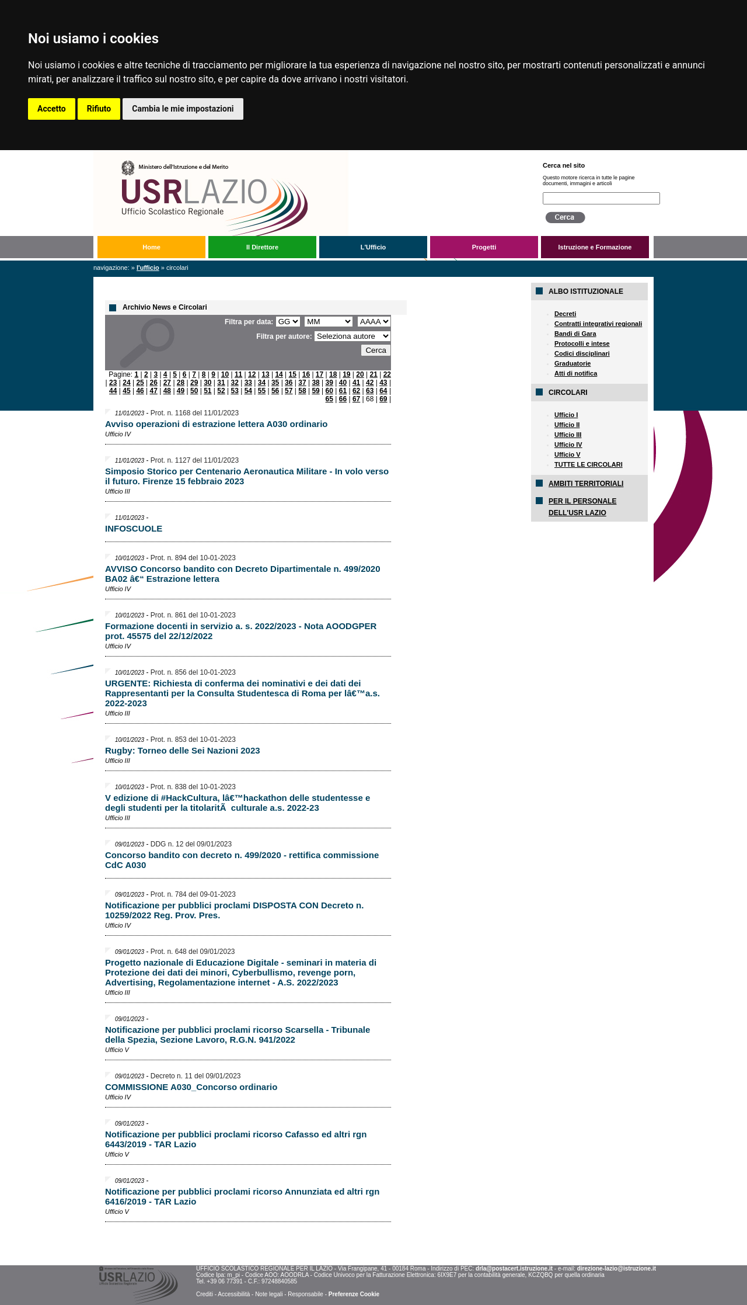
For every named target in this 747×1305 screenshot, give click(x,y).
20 (360, 374)
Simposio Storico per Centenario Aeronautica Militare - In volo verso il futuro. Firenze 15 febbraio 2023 (247, 476)
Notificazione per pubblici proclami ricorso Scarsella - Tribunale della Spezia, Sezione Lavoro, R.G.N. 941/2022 (237, 1034)
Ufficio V (567, 454)
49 (180, 391)
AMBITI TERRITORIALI (586, 484)
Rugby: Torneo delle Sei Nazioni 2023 (182, 750)
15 (292, 374)
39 (329, 383)
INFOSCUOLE (133, 528)
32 (234, 383)
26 (154, 383)
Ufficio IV (568, 444)
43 (383, 383)
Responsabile (305, 1294)
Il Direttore (262, 247)
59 (315, 391)
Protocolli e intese (582, 343)
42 (370, 383)
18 (333, 374)
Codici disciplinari (582, 353)
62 (356, 391)
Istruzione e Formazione (595, 247)
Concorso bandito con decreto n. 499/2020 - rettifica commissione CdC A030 (242, 860)
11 (238, 374)
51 (207, 391)
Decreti (565, 313)
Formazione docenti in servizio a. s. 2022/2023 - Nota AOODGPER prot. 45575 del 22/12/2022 (240, 631)
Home (151, 247)
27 (167, 383)
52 (221, 391)
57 (288, 391)
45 (126, 391)
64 (383, 391)
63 (370, 391)
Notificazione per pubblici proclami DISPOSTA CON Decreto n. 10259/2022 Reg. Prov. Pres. (234, 910)
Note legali (268, 1294)
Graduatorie (572, 363)
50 (194, 391)
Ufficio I (566, 414)
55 (262, 391)
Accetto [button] (51, 108)
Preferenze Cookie (354, 1294)
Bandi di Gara (575, 333)
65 (329, 399)
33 (248, 383)
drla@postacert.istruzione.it (514, 1268)
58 (302, 391)
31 (221, 383)
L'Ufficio (373, 247)
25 (140, 383)
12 (252, 374)
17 (319, 374)
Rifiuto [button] (99, 108)
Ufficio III (567, 434)
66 (343, 399)
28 (180, 383)
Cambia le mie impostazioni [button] (182, 108)
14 (278, 374)
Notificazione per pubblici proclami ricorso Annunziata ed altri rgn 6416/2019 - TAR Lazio (242, 1196)
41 (356, 383)
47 (154, 391)
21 (373, 374)
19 (346, 374)
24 (126, 383)
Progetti (484, 247)
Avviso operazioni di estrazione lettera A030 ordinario (216, 424)
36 (288, 383)
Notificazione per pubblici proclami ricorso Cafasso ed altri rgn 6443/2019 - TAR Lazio (235, 1139)
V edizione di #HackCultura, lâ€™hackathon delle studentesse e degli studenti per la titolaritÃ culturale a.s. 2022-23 (237, 803)
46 (140, 391)
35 (275, 383)
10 (225, 374)
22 (387, 374)
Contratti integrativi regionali (598, 323)
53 (234, 391)
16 (306, 374)
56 (275, 391)
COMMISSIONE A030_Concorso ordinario (191, 1087)
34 (262, 383)
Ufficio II (567, 424)
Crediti (204, 1294)
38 (315, 383)
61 (343, 391)
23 (113, 383)
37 (302, 383)
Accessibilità (234, 1294)
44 (113, 391)
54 (248, 391)
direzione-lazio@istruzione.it (616, 1268)
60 (329, 391)
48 (167, 391)
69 (383, 399)
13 (265, 374)
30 (207, 383)
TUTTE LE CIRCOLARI (588, 464)
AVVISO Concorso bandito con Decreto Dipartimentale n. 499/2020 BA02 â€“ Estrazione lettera (243, 574)
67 (356, 399)
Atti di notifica (575, 373)
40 (343, 383)
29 (194, 383)
